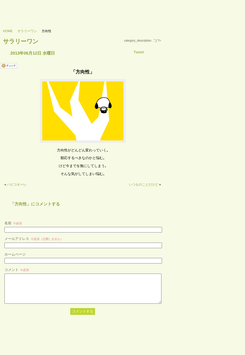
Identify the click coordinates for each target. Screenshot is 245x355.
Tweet (138, 52)
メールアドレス (33, 239)
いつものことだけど (143, 184)
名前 (13, 223)
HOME (8, 31)
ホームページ (15, 254)
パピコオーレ (17, 184)
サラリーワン (27, 31)
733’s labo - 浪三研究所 (28, 10)
